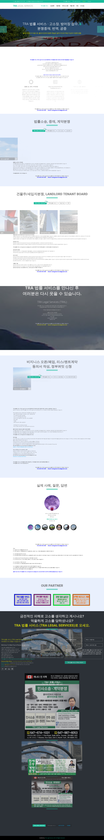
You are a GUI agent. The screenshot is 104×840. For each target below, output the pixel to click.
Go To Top (61, 825)
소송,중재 (52, 5)
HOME (68, 825)
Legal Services (23, 5)
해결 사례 (72, 5)
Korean (89, 1)
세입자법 (58, 5)
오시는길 (82, 5)
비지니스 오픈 (65, 5)
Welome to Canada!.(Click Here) (19, 456)
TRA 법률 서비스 (66, 1)
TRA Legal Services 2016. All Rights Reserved (55, 838)
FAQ (77, 5)
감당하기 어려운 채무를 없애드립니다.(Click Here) (23, 447)
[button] (3, 29)
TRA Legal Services (76, 1)
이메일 (34, 1)
